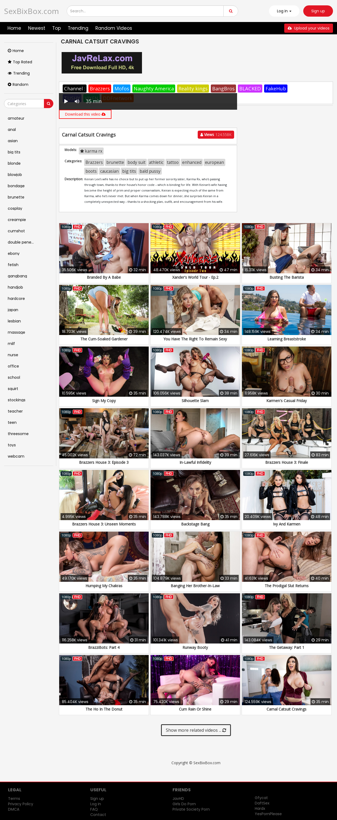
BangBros (223, 88)
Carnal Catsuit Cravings (286, 709)
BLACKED (250, 88)
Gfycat (261, 797)
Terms (14, 798)
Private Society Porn (191, 809)
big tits (129, 171)
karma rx (91, 151)
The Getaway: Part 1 (286, 647)
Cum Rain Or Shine (195, 709)
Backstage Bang (195, 524)
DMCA (13, 809)
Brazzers (100, 88)
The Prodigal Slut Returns (287, 585)
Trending (78, 28)
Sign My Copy (104, 400)
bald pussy (150, 171)
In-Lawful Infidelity (195, 462)
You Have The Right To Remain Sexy (195, 338)
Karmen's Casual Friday (286, 400)
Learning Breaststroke (286, 338)
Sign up (318, 11)
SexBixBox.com (31, 11)
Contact (98, 814)
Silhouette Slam (195, 400)
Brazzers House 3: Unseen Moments (104, 524)
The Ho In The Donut (103, 709)
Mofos (121, 88)
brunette (115, 162)
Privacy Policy (20, 804)
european (214, 162)
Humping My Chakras (103, 585)
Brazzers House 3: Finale (286, 462)
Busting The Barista (286, 277)
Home (14, 28)
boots (91, 171)
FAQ (94, 809)
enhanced (191, 162)
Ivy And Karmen (286, 524)
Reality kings (193, 88)
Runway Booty (195, 647)
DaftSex (262, 803)
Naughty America (154, 88)
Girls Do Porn (184, 804)
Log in (95, 804)
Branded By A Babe (104, 277)
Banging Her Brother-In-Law (195, 585)
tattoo (173, 162)
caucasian (109, 171)
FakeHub (275, 88)
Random (18, 84)
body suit (136, 162)
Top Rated (20, 62)
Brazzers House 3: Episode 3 (104, 462)
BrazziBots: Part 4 (103, 647)
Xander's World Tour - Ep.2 (195, 277)
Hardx (260, 808)
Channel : (74, 88)
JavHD (178, 798)
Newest (36, 28)
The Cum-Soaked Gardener (104, 338)
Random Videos (113, 28)
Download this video (85, 114)
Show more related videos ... (196, 730)
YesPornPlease (268, 814)
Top (56, 28)
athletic (156, 162)
